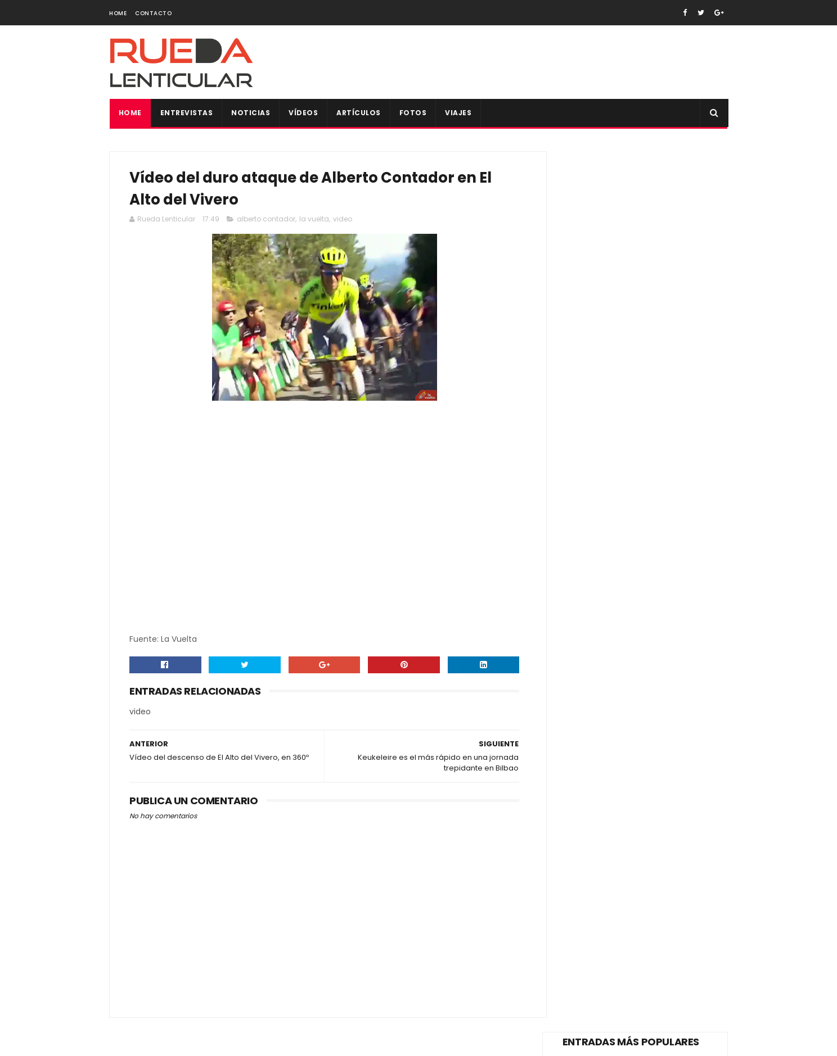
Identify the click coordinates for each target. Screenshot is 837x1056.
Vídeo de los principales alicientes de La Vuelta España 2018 (663, 375)
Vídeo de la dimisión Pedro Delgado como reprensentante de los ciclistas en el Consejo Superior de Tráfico (629, 265)
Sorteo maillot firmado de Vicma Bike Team (660, 633)
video (342, 221)
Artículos (358, 112)
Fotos (412, 112)
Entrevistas (186, 112)
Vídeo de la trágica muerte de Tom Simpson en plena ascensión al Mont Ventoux (663, 200)
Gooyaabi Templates (303, 1041)
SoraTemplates (178, 1041)
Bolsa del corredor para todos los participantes (663, 530)
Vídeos (303, 112)
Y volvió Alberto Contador (645, 420)
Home (118, 13)
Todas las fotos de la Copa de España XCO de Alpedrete (664, 587)
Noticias (250, 112)
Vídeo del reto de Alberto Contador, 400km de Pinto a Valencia (650, 483)
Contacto (153, 13)
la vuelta (314, 221)
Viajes (458, 112)
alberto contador (266, 221)
